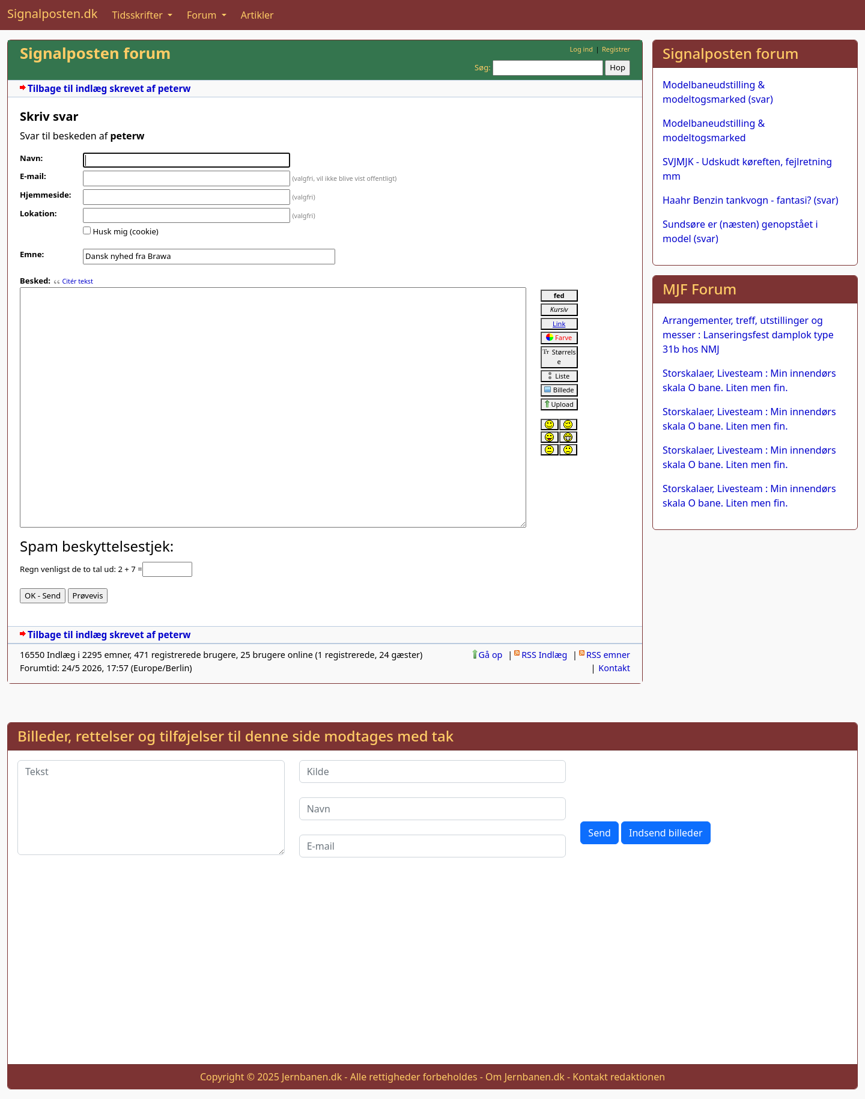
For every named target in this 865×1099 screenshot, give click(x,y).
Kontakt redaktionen (618, 1076)
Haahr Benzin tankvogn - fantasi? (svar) (751, 200)
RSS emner (608, 654)
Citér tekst (77, 281)
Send (599, 832)
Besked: (35, 280)
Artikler (257, 15)
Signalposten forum (95, 53)
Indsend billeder (665, 832)
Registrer (616, 48)
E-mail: (33, 176)
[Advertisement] (755, 624)
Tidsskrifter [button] (138, 15)
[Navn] (432, 808)
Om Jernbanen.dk (525, 1076)
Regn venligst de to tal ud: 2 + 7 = (81, 569)
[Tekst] (151, 807)
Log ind (581, 48)
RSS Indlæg (544, 654)
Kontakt (614, 668)
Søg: (483, 67)
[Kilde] (432, 771)
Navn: (31, 158)
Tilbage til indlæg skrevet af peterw (109, 88)
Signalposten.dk (52, 13)
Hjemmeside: (45, 194)
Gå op (491, 654)
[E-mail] (432, 846)
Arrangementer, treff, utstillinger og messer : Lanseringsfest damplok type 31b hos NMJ (748, 335)
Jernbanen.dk (312, 1076)
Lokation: (38, 213)
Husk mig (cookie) (125, 231)
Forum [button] (203, 15)
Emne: (32, 254)
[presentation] (671, 783)
